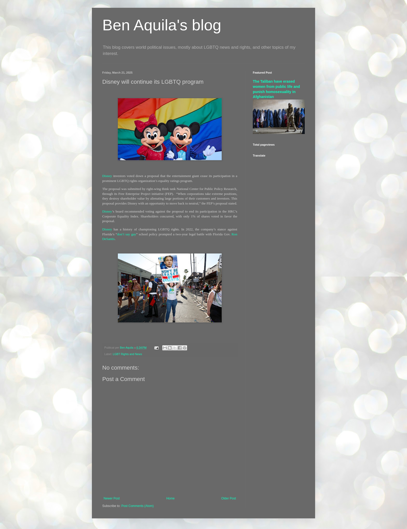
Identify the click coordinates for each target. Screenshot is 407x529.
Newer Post (112, 498)
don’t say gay (126, 234)
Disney (107, 176)
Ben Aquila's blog (161, 25)
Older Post (228, 498)
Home (170, 498)
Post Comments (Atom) (137, 506)
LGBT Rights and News (127, 354)
